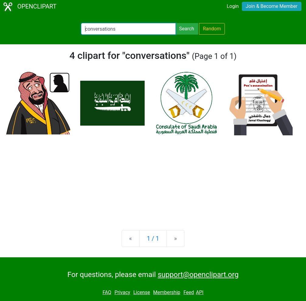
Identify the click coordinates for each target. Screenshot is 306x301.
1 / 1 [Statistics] (153, 238)
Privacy (122, 292)
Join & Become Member (271, 6)
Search (186, 29)
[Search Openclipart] (128, 29)
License (141, 292)
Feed (189, 292)
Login (233, 6)
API (200, 292)
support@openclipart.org (198, 274)
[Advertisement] (153, 177)
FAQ (106, 292)
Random (212, 29)
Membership (166, 292)
